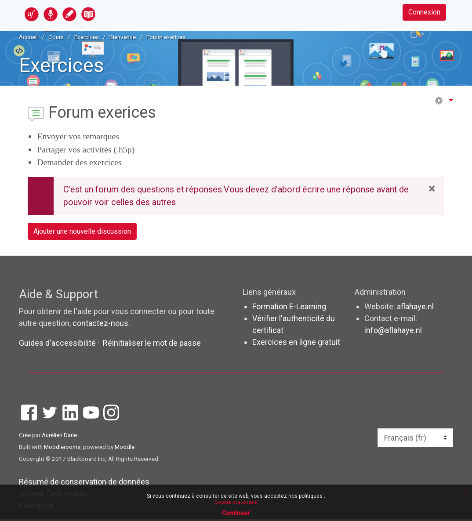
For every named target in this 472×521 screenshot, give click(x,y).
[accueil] (94, 14)
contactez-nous (100, 324)
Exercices (86, 36)
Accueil (28, 36)
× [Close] (431, 189)
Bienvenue (122, 36)
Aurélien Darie (59, 436)
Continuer (236, 513)
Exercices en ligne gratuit (296, 344)
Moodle (124, 448)
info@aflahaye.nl (393, 332)
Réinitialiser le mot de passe (152, 344)
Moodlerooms (62, 448)
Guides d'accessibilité (58, 344)
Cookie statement (236, 502)
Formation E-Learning (289, 308)
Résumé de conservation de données (84, 483)
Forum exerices (165, 36)
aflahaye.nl (415, 308)
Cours (56, 36)
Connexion (420, 13)
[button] (443, 100)
